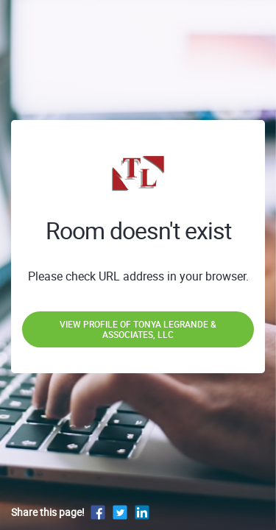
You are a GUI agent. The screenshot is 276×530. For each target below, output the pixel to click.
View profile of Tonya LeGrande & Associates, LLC (138, 329)
